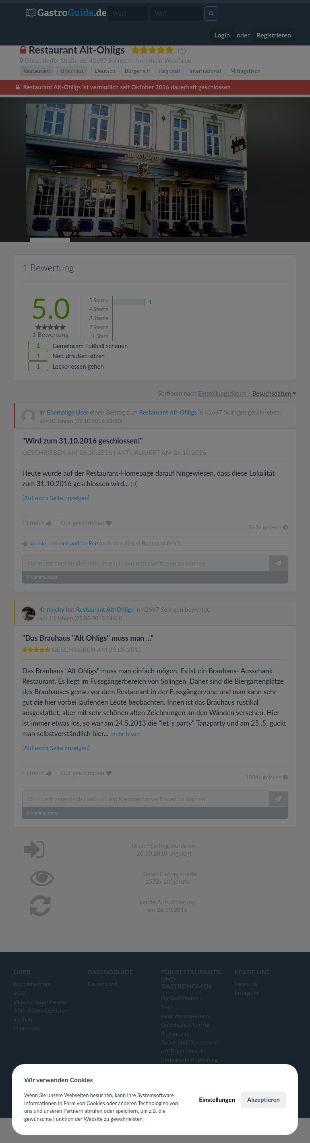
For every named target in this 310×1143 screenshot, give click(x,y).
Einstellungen (217, 1099)
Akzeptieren (263, 1099)
